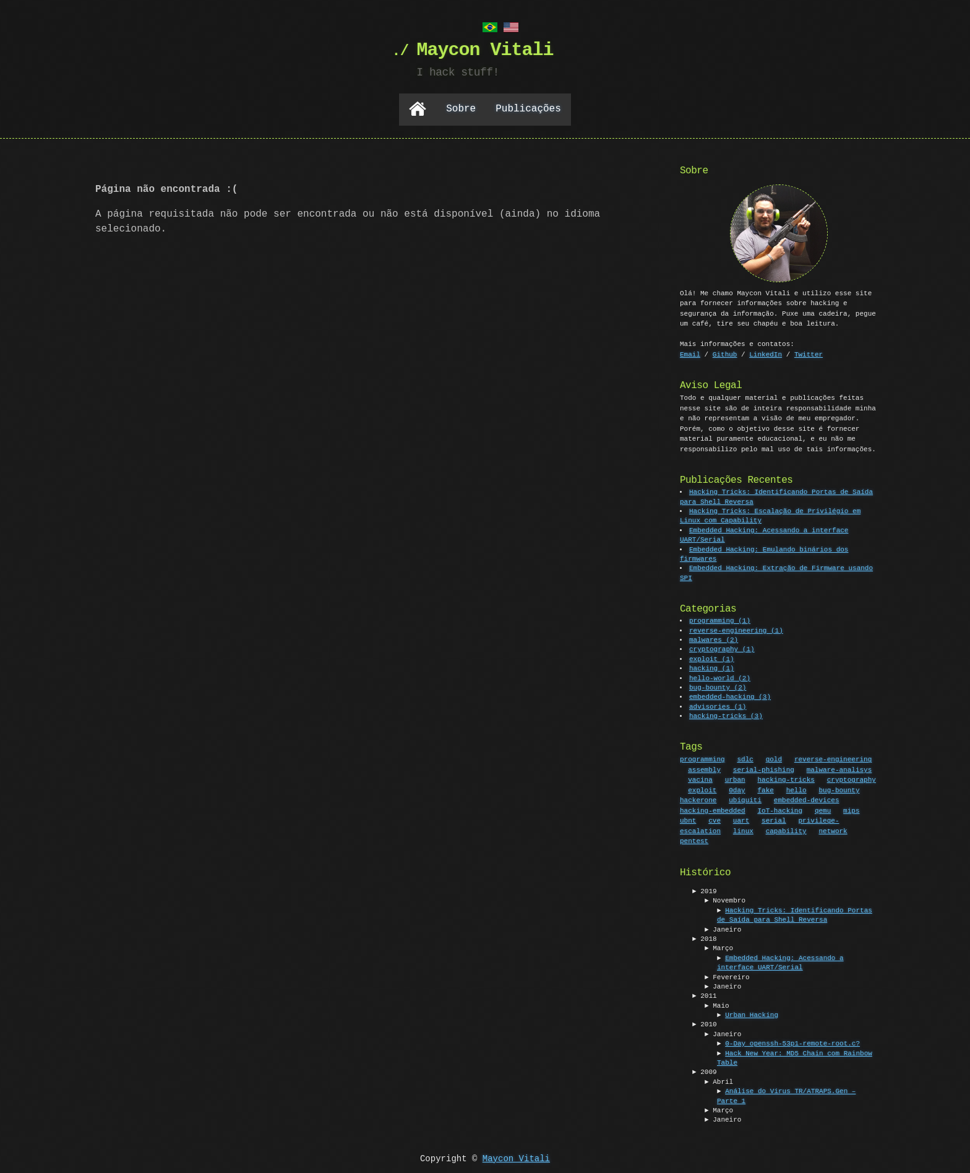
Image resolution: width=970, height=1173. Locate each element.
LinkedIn (765, 353)
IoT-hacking (779, 809)
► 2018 (704, 938)
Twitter (808, 353)
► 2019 (704, 890)
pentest (694, 839)
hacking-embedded (712, 809)
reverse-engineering (833, 758)
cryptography (851, 778)
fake (765, 789)
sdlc (745, 758)
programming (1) (720, 620)
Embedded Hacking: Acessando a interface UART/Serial (780, 962)
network (832, 829)
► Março (719, 947)
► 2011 (704, 995)
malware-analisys (839, 768)
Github (725, 353)
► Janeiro (723, 928)
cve (714, 819)
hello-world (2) (720, 677)
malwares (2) (714, 639)
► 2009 (704, 1071)
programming (702, 758)
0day (737, 789)
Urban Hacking (751, 1014)
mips (851, 809)
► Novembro (725, 899)
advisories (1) (718, 706)
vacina (700, 778)
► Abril (719, 1081)
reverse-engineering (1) (737, 629)
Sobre (461, 108)
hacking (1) (712, 667)
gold (774, 758)
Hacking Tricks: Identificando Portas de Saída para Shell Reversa (794, 914)
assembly (704, 768)
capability (786, 829)
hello (796, 789)
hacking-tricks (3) (726, 715)
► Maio (717, 1005)
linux (743, 829)
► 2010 (704, 1023)
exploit (702, 789)
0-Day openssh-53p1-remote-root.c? (792, 1042)
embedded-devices (806, 798)
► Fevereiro (727, 976)
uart (741, 819)
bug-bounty (838, 789)
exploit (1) (712, 658)
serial (774, 819)
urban (735, 778)
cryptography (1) (722, 648)
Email (690, 353)
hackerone (698, 798)
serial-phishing (763, 768)
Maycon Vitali (516, 1158)
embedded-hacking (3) (730, 696)
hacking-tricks (785, 778)
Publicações (528, 108)
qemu (823, 809)
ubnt (688, 819)
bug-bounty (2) (718, 686)
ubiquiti (745, 798)
